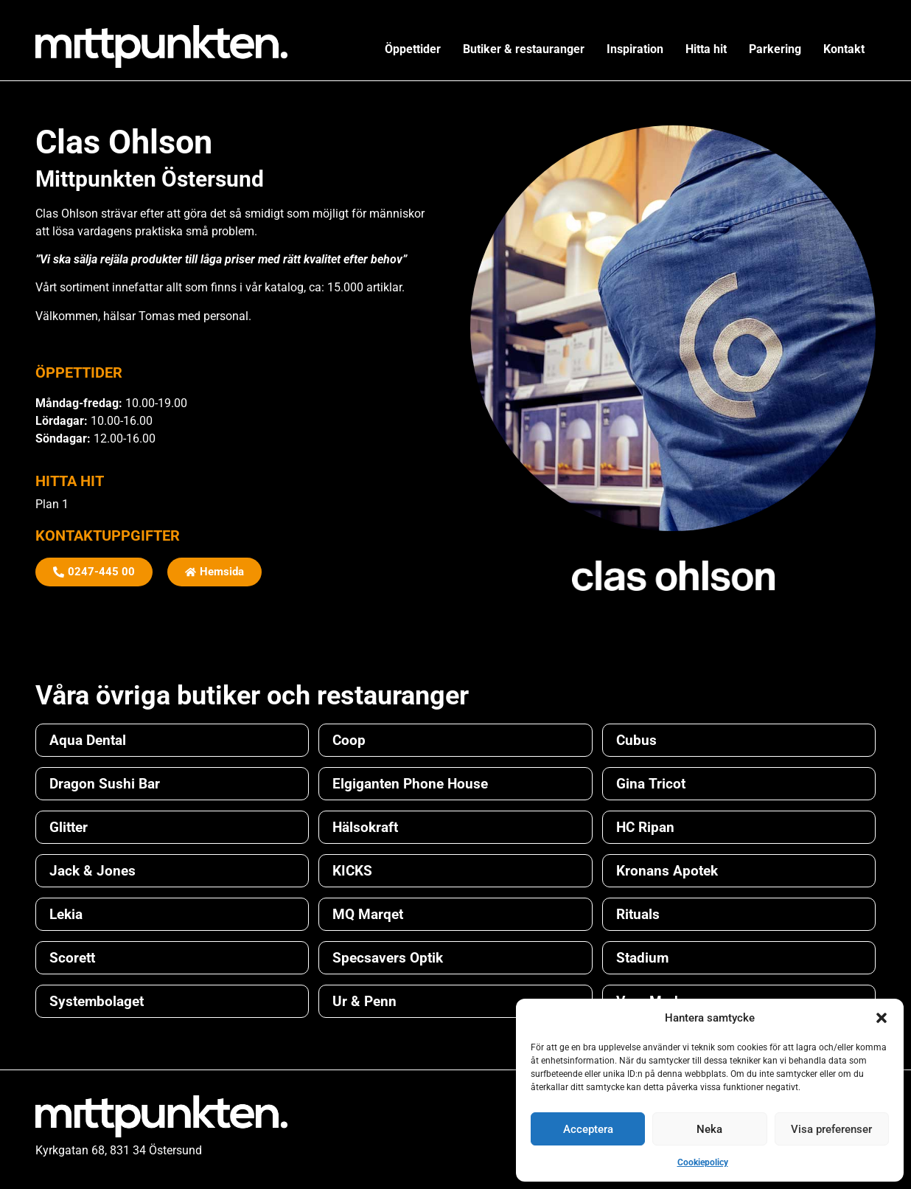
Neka (709, 1129)
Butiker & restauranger (523, 49)
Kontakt (844, 49)
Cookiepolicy (702, 1162)
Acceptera (588, 1129)
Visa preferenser (831, 1129)
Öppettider (413, 49)
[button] (881, 1018)
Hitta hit (706, 49)
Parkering (775, 49)
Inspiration (635, 49)
